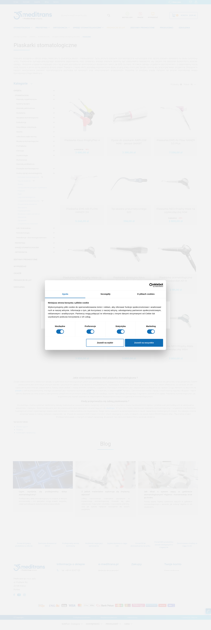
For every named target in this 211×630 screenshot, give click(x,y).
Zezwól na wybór (105, 343)
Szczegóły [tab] (105, 294)
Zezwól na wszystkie (144, 343)
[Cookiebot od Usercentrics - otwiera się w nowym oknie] (151, 285)
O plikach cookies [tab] (145, 294)
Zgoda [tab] (65, 294)
